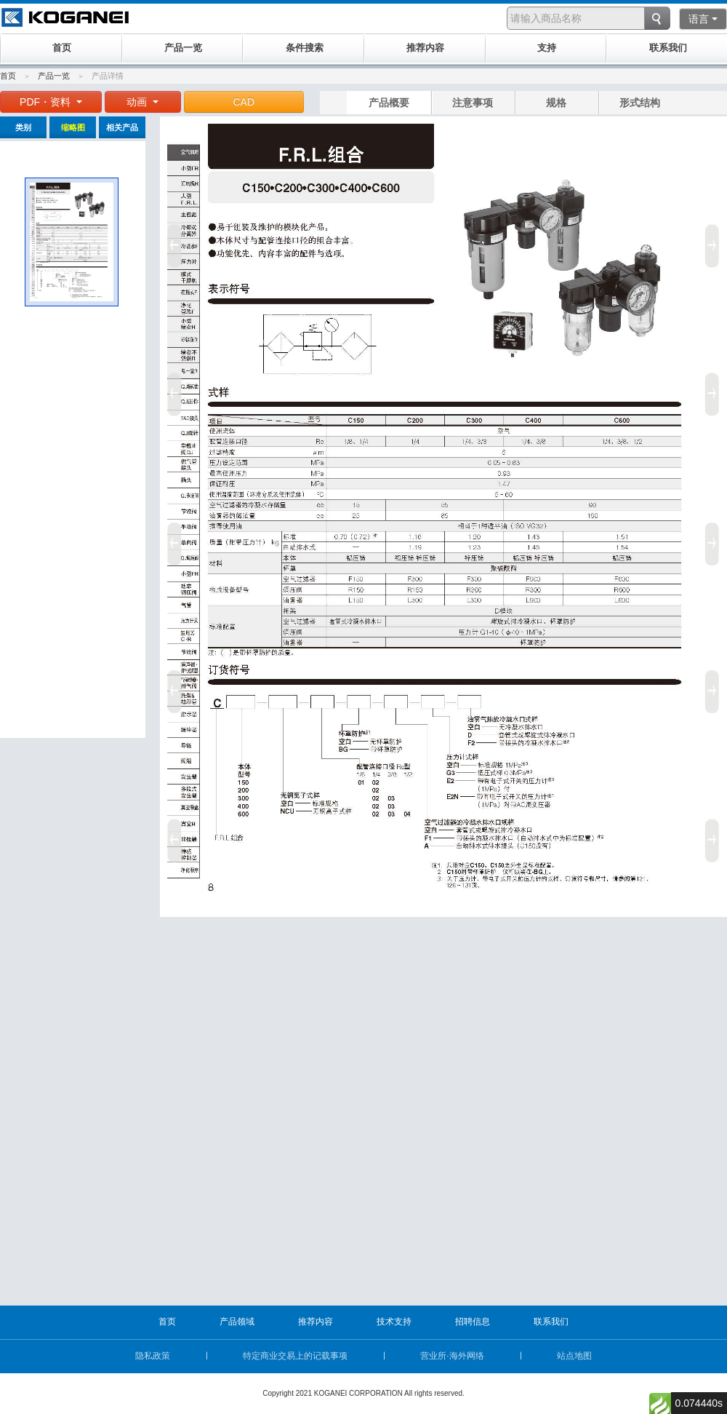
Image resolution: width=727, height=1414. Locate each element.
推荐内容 (315, 1321)
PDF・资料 (51, 102)
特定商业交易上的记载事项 (295, 1356)
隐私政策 (152, 1356)
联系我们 (551, 1321)
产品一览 (54, 75)
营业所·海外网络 (451, 1356)
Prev (172, 538)
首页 (8, 75)
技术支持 (394, 1321)
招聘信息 (472, 1321)
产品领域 (237, 1321)
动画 (142, 102)
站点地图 (574, 1356)
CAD (244, 102)
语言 (703, 19)
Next (714, 538)
